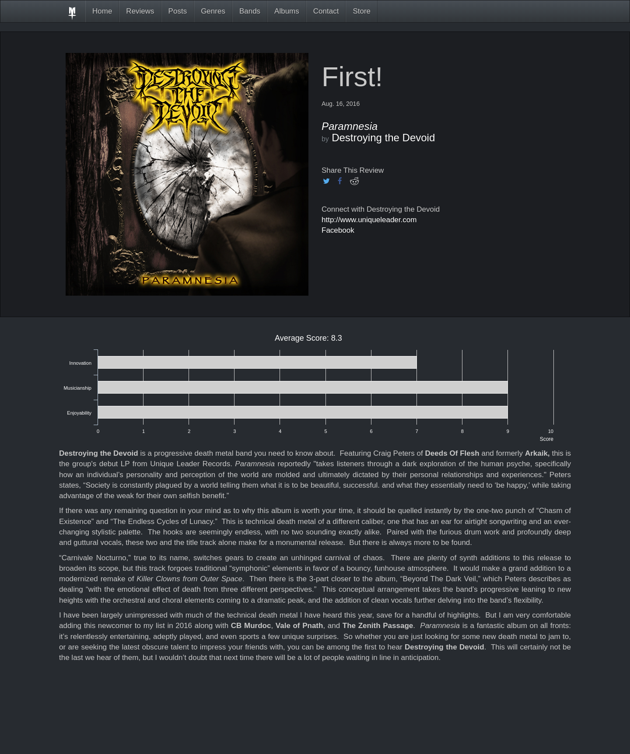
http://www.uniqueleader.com (369, 220)
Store (362, 11)
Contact (326, 11)
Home (102, 11)
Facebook (338, 230)
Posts (177, 11)
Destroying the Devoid (383, 137)
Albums (286, 11)
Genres (213, 11)
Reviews (140, 11)
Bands (249, 11)
